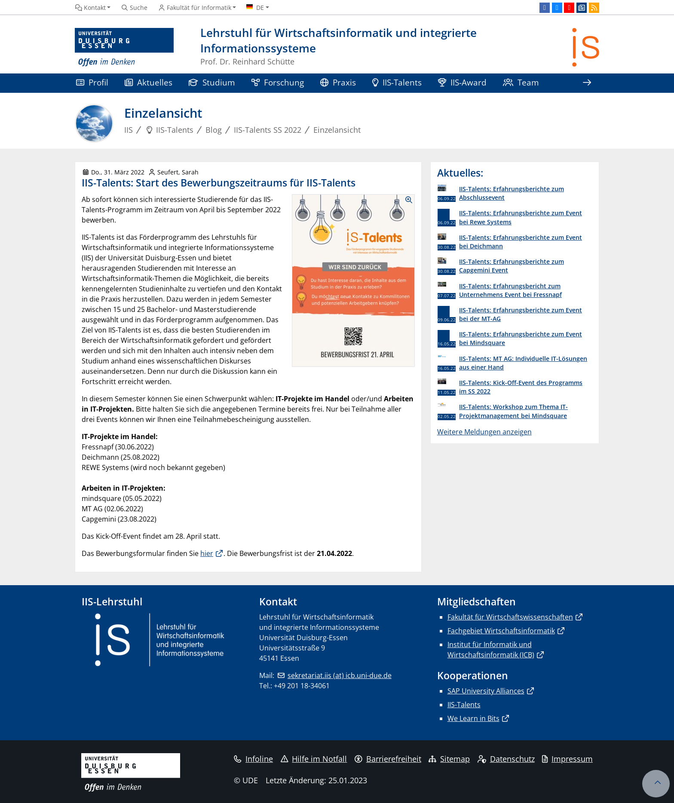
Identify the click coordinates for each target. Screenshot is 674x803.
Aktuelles (148, 82)
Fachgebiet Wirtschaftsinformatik (501, 630)
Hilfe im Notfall (314, 759)
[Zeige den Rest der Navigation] (586, 83)
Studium (212, 82)
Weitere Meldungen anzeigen (484, 432)
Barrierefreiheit (388, 759)
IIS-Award (462, 82)
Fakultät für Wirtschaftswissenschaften (510, 617)
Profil (92, 82)
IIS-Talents (397, 82)
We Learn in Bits (473, 718)
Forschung (277, 82)
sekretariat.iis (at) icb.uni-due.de (340, 675)
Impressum (567, 759)
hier (206, 553)
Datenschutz (506, 759)
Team (521, 82)
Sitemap (449, 759)
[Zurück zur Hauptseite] (585, 47)
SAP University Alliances (485, 691)
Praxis (338, 82)
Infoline (253, 759)
